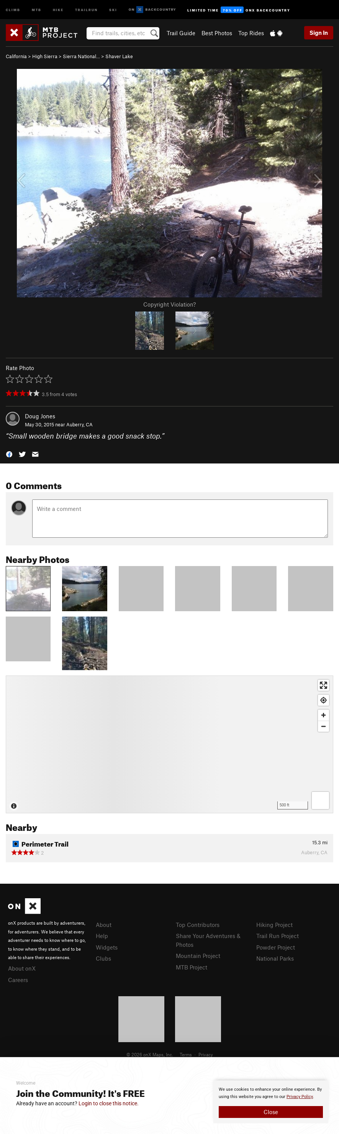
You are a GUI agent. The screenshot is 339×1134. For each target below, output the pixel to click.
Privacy (205, 1054)
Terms (186, 1054)
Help (102, 935)
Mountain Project (198, 955)
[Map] (169, 744)
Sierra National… (81, 56)
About (103, 924)
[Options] (320, 800)
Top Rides (251, 32)
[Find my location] (323, 700)
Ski (113, 9)
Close (271, 1111)
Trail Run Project (277, 935)
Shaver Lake (119, 56)
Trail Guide (181, 32)
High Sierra (44, 56)
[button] (9, 453)
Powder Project (275, 947)
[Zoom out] (323, 726)
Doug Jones (40, 416)
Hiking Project (274, 924)
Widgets (107, 947)
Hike (58, 9)
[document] (271, 1102)
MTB (36, 9)
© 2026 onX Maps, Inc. (149, 1054)
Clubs (103, 958)
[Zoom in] (323, 715)
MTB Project (191, 967)
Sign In (319, 32)
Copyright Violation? (169, 304)
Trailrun (86, 9)
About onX (22, 968)
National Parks (275, 958)
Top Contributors (197, 924)
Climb (13, 9)
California (16, 56)
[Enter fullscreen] (323, 685)
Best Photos (216, 32)
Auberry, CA (79, 424)
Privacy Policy (300, 1096)
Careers (18, 979)
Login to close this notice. (109, 1103)
